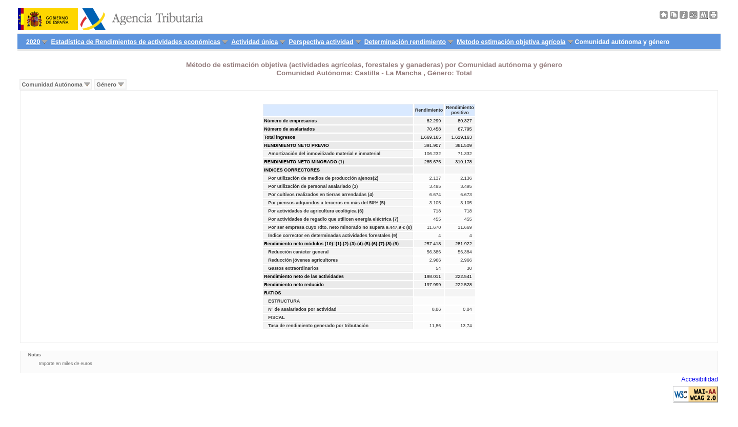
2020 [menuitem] (33, 42)
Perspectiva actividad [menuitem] (321, 42)
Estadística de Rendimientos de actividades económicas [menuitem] (136, 42)
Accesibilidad (699, 379)
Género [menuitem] (106, 84)
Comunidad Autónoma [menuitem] (52, 84)
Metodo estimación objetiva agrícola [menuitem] (511, 42)
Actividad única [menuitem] (254, 42)
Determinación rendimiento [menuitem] (405, 42)
